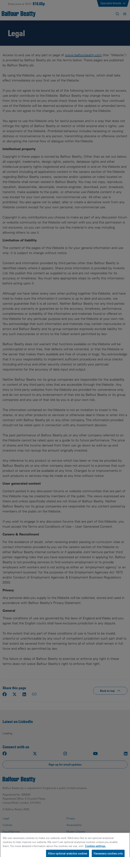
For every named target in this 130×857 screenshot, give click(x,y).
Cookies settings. (95, 848)
